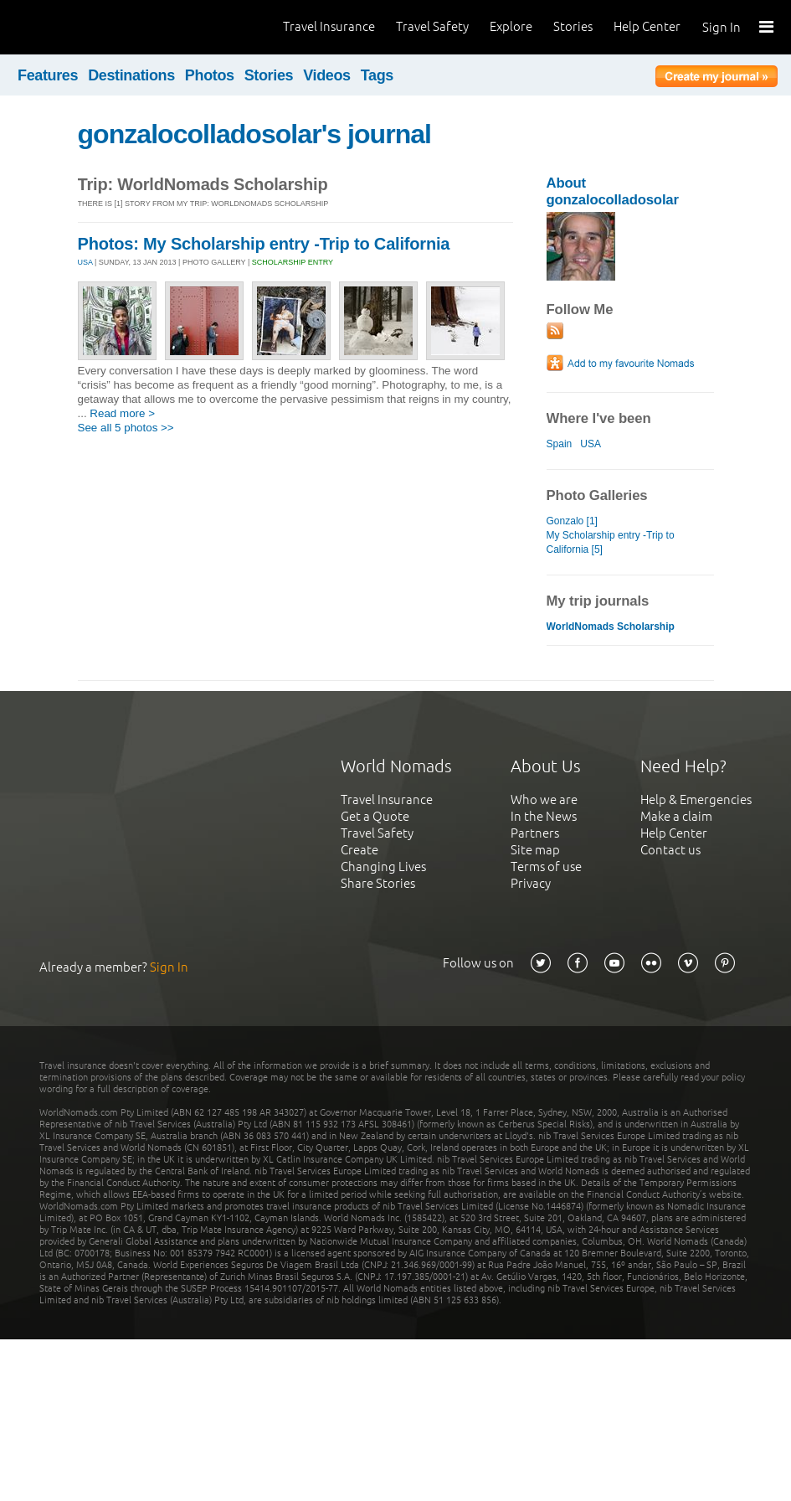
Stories (573, 26)
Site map (535, 850)
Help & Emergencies (696, 799)
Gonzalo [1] (572, 521)
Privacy (531, 883)
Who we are (544, 799)
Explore (511, 26)
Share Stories (378, 883)
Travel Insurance (329, 26)
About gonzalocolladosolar (613, 191)
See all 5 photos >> (126, 427)
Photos (209, 75)
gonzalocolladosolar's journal (255, 134)
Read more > (122, 413)
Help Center (647, 26)
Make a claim (676, 816)
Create (359, 850)
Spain (560, 444)
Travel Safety (432, 26)
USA (85, 262)
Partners (535, 833)
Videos (327, 75)
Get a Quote (375, 816)
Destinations (131, 75)
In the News (544, 816)
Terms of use (546, 866)
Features (48, 75)
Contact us (670, 850)
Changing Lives (383, 866)
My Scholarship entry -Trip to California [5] (611, 542)
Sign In (721, 27)
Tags (377, 75)
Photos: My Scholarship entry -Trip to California (264, 244)
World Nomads (88, 27)
